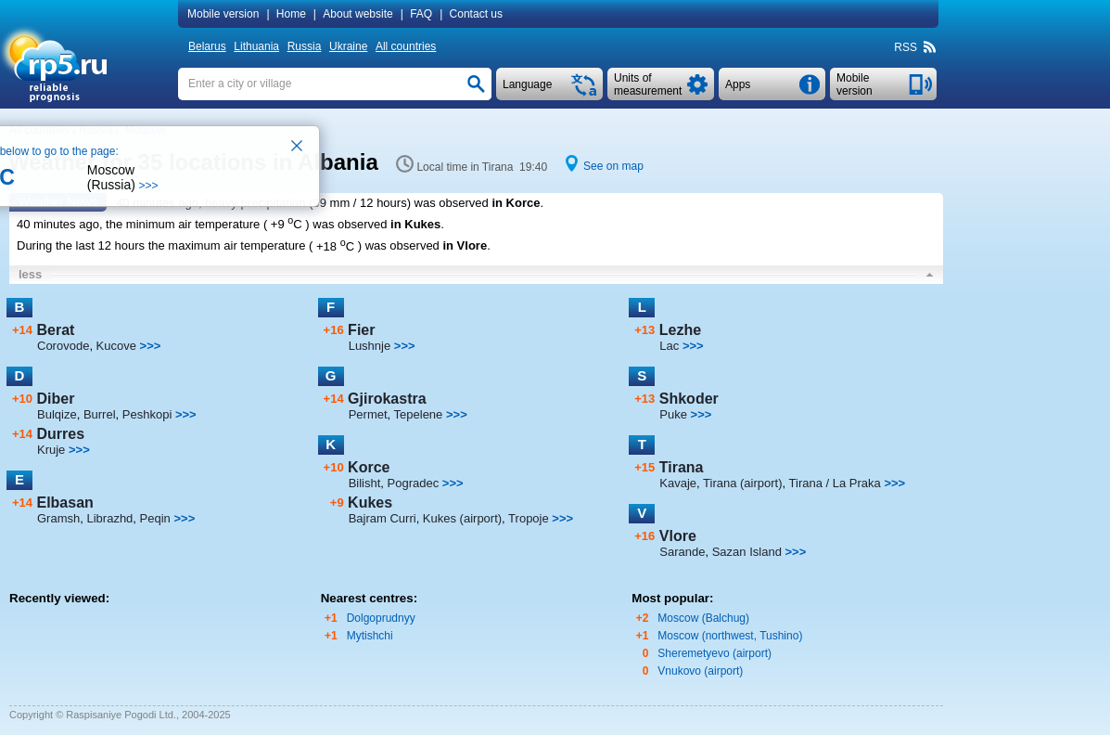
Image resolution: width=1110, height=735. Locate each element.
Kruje (51, 450)
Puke (673, 414)
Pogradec (414, 483)
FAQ (421, 13)
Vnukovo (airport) (700, 670)
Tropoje (528, 518)
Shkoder (689, 398)
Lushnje (370, 346)
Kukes (370, 502)
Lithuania (256, 46)
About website (357, 13)
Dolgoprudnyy (381, 618)
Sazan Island (747, 552)
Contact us (476, 13)
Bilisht (365, 483)
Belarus (207, 46)
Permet (368, 414)
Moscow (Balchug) (703, 618)
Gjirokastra (387, 398)
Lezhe (680, 330)
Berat (55, 330)
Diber (55, 398)
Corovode (63, 346)
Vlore (677, 536)
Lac (669, 346)
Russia (304, 46)
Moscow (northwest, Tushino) (729, 635)
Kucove (116, 346)
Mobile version (223, 13)
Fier (361, 330)
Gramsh (58, 518)
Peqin (155, 518)
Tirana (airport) (742, 483)
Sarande (682, 552)
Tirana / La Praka (835, 483)
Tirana (681, 467)
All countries (406, 46)
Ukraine (348, 46)
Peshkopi (147, 414)
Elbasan (64, 502)
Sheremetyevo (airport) (714, 653)
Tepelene (418, 414)
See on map (613, 166)
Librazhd (109, 518)
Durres (60, 434)
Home (291, 13)
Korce (368, 467)
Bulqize (57, 414)
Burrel (99, 414)
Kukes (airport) (462, 518)
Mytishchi (370, 635)
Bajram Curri (382, 518)
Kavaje (677, 483)
